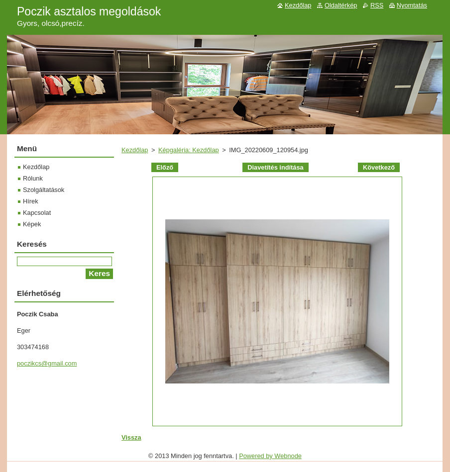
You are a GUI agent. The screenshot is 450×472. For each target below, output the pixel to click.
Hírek (30, 201)
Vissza (131, 437)
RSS (376, 5)
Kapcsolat (37, 212)
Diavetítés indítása (275, 167)
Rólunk (33, 178)
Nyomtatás (412, 5)
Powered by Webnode (270, 456)
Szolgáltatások (43, 189)
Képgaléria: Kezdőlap (188, 150)
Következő (379, 167)
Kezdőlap (134, 150)
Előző (164, 167)
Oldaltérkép (341, 5)
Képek (32, 224)
